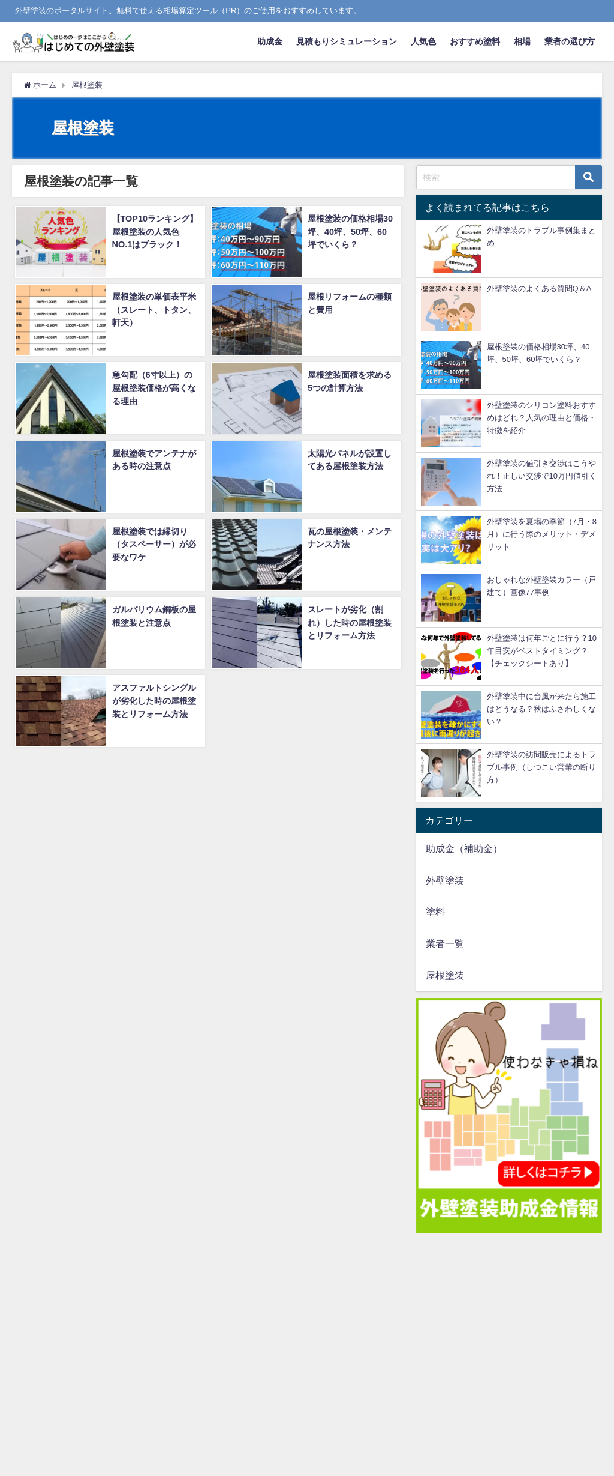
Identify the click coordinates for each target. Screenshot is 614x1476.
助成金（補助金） (464, 848)
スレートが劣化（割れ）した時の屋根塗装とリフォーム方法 (349, 621)
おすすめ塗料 (475, 41)
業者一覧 (445, 943)
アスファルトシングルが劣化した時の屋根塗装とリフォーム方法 (153, 699)
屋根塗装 (445, 975)
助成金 (269, 41)
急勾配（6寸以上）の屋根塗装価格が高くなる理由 (153, 387)
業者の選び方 (569, 41)
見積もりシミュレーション (346, 41)
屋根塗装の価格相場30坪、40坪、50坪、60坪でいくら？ (351, 231)
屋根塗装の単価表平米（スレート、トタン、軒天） (153, 309)
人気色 (423, 41)
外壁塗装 (445, 880)
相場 (522, 41)
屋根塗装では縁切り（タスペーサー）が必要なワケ (153, 543)
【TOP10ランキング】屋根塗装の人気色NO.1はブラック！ (154, 231)
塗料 (435, 911)
